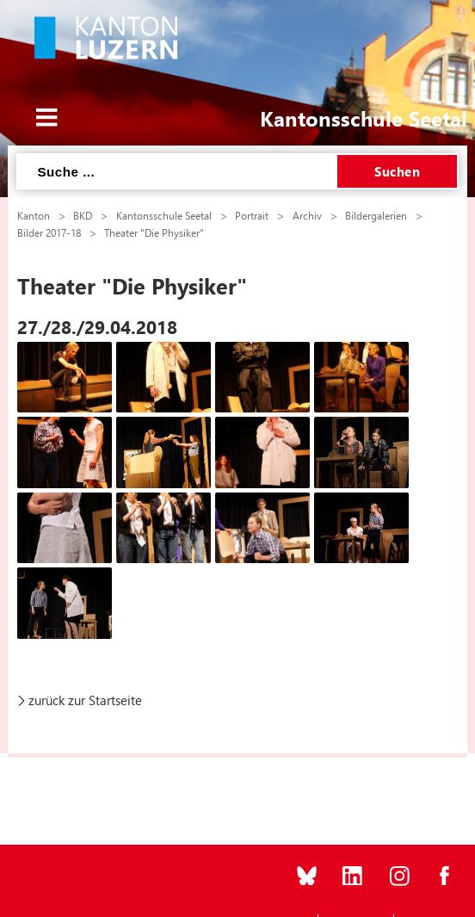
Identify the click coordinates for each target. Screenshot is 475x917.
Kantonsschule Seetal (164, 215)
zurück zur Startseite (85, 700)
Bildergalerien (376, 215)
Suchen (397, 171)
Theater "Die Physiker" (154, 232)
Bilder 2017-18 (49, 232)
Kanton (33, 215)
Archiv (307, 215)
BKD (82, 215)
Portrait (251, 215)
